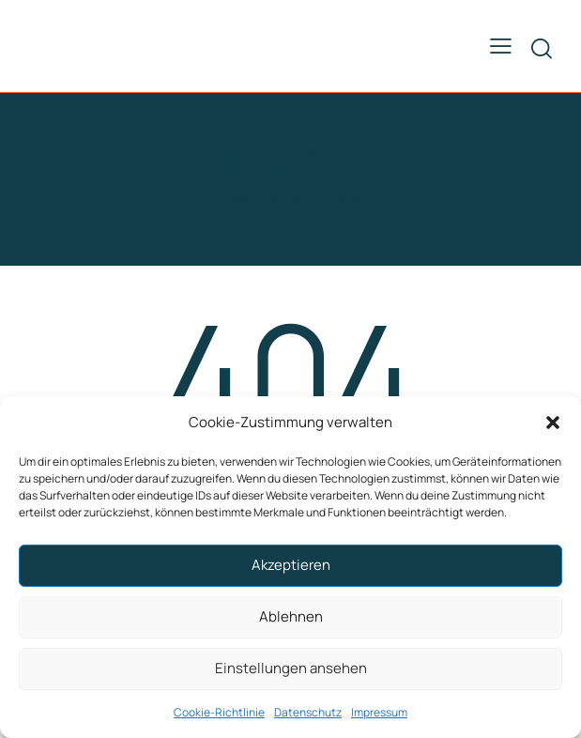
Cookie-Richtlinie (219, 712)
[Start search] (541, 48)
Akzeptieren (291, 565)
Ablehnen (291, 616)
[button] (552, 422)
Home (233, 197)
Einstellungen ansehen (291, 668)
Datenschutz (308, 712)
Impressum (379, 712)
